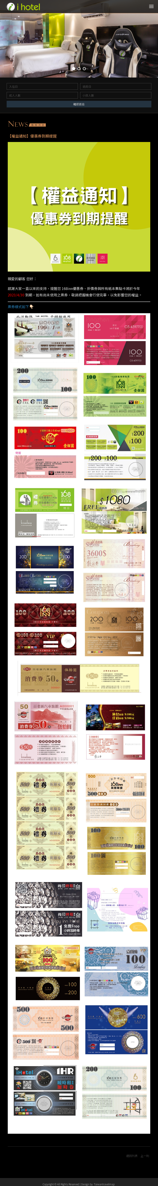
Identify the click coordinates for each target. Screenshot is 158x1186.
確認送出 (79, 104)
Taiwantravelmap (104, 1184)
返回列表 (132, 1156)
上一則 (145, 1156)
